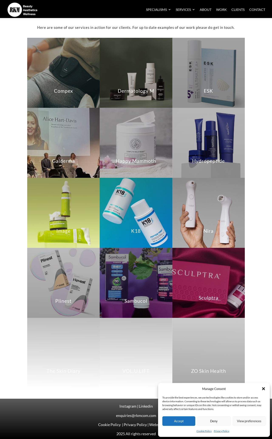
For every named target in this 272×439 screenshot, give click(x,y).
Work (221, 9)
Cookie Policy (204, 431)
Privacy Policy (221, 431)
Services (183, 9)
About (205, 9)
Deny (214, 421)
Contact (257, 9)
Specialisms (156, 9)
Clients (238, 9)
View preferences (249, 421)
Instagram (127, 406)
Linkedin (146, 406)
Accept (179, 421)
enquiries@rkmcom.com (136, 415)
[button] (263, 389)
